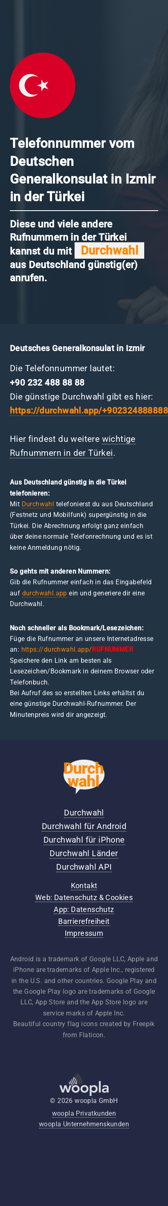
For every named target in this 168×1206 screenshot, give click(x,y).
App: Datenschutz (84, 909)
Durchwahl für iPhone (84, 840)
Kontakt (84, 886)
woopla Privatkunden (84, 1113)
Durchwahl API (83, 867)
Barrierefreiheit (83, 921)
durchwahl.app (44, 593)
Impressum (84, 933)
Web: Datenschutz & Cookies (84, 898)
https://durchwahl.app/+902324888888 (89, 411)
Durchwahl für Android (84, 826)
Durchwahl (38, 504)
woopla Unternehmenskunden (84, 1124)
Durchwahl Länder (84, 853)
